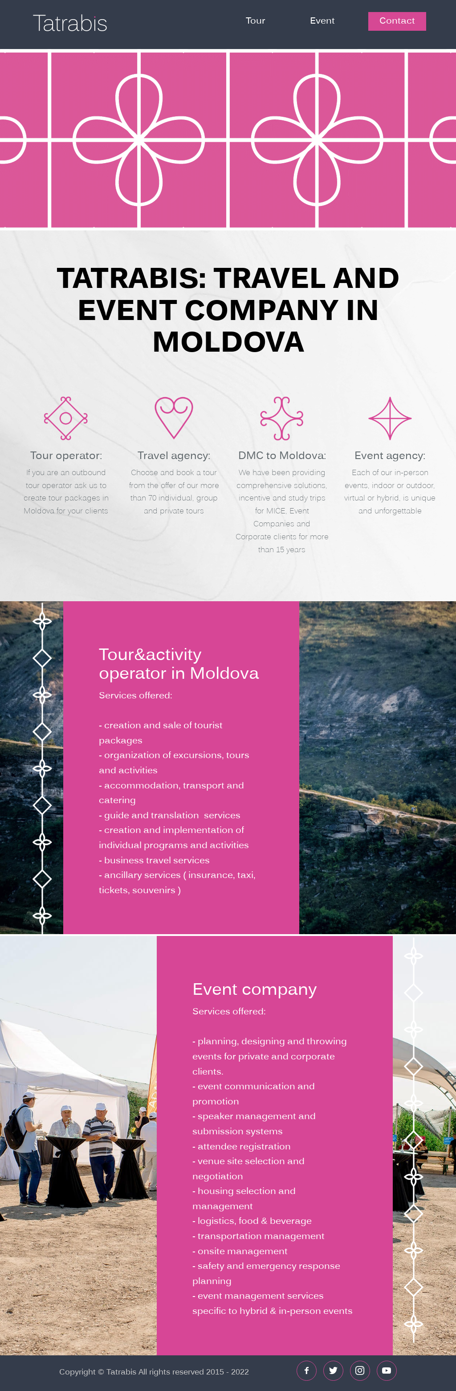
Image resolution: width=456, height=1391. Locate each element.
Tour (255, 21)
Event (322, 21)
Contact (397, 21)
